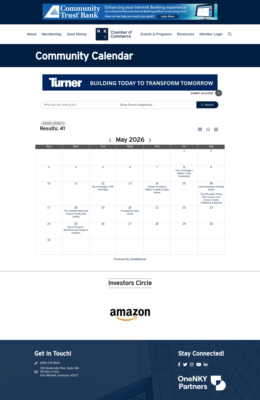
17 (156, 321)
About (31, 34)
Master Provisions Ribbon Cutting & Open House (157, 189)
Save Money (77, 34)
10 (125, 321)
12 (103, 183)
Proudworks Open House (130, 212)
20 (130, 207)
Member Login (211, 34)
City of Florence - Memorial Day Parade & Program (76, 230)
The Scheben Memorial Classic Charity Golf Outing (76, 213)
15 (147, 321)
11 (130, 321)
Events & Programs (156, 34)
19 (164, 321)
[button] (218, 93)
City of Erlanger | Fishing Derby (211, 188)
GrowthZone (138, 259)
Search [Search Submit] (207, 104)
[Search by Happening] (157, 104)
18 (75, 207)
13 (138, 321)
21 (173, 321)
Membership (52, 34)
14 (157, 183)
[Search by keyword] (80, 104)
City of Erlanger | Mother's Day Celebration (184, 173)
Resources (185, 34)
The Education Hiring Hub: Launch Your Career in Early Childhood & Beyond (211, 198)
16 (211, 183)
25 (75, 223)
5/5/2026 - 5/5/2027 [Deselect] (53, 123)
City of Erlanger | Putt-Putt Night (103, 188)
